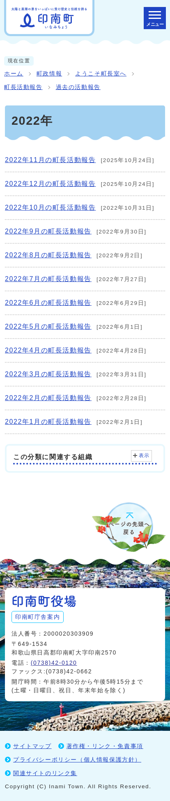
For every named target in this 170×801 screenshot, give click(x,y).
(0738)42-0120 (54, 662)
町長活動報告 (23, 87)
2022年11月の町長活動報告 (50, 159)
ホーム (13, 74)
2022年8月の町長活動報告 (48, 255)
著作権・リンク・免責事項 (105, 746)
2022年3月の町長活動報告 (48, 374)
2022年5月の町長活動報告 (48, 326)
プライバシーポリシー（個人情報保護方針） (77, 759)
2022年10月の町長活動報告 (50, 207)
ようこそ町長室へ (100, 74)
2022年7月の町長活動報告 (48, 278)
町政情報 (49, 74)
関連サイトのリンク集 (45, 773)
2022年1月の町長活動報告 (48, 421)
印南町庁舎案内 (37, 616)
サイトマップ (32, 746)
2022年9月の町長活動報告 (48, 231)
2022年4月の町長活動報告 (48, 350)
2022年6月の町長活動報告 (48, 302)
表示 (144, 455)
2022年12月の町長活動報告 (50, 183)
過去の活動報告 (78, 87)
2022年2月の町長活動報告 (48, 397)
